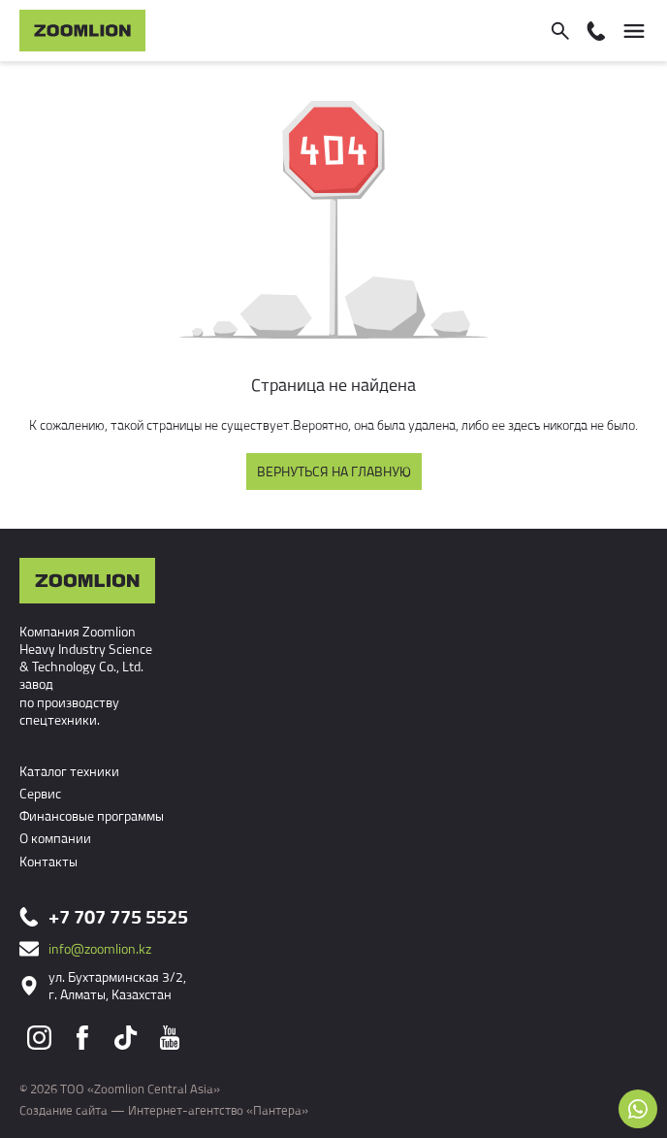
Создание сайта (63, 1110)
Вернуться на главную (334, 471)
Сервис (40, 793)
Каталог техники (69, 771)
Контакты (48, 861)
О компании (55, 838)
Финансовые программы (91, 815)
